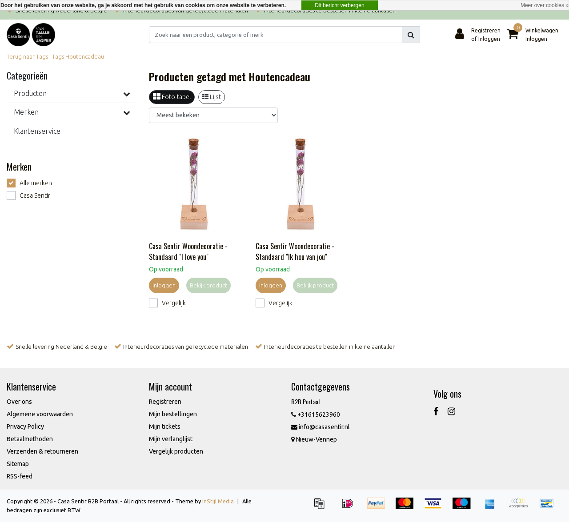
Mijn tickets (164, 426)
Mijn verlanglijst (170, 438)
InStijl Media (218, 501)
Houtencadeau (84, 56)
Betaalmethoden (30, 438)
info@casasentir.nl (320, 426)
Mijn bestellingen (173, 414)
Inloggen (164, 285)
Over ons (19, 401)
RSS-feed (19, 476)
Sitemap (18, 463)
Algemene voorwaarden (40, 414)
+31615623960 (315, 414)
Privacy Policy (25, 426)
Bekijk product (208, 285)
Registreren (165, 401)
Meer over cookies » (545, 5)
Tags (58, 56)
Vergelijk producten (176, 451)
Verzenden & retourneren (42, 451)
